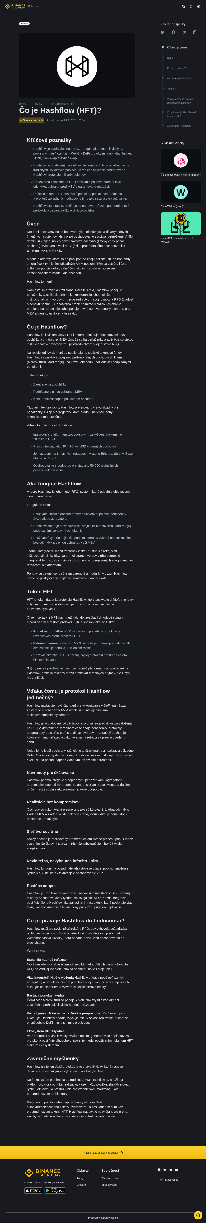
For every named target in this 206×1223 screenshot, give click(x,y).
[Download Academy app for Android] (54, 1191)
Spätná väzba (109, 1184)
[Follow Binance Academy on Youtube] (176, 1170)
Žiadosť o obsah (110, 1178)
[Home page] (15, 6)
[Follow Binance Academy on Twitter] (164, 1170)
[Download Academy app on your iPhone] (33, 1191)
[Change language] (191, 6)
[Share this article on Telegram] (184, 32)
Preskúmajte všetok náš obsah (103, 1152)
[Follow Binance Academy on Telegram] (170, 1169)
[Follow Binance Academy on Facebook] (159, 1169)
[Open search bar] (182, 6)
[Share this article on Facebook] (173, 32)
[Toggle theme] (198, 6)
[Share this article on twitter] (162, 32)
